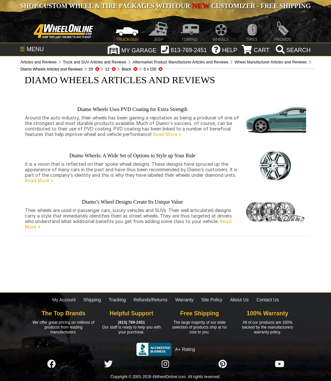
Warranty (184, 299)
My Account (64, 299)
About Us (239, 299)
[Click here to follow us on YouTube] (279, 364)
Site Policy (211, 299)
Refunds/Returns (150, 299)
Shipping (92, 299)
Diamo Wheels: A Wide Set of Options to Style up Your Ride (132, 155)
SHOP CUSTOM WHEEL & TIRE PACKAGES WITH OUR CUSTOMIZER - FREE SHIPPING (165, 5)
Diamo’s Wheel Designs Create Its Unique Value (132, 202)
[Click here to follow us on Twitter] (108, 364)
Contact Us (267, 299)
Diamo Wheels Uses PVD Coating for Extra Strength (132, 109)
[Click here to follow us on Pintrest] (222, 364)
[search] (292, 50)
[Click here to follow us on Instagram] (165, 364)
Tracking (117, 299)
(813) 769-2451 (131, 322)
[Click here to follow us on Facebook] (51, 364)
